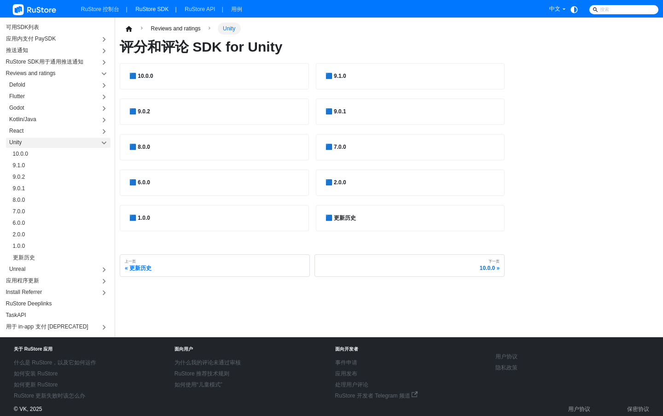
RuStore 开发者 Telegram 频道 (376, 396)
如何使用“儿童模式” (198, 384)
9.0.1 (19, 188)
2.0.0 (19, 234)
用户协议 (506, 356)
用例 (236, 9)
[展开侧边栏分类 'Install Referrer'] (104, 292)
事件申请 (346, 362)
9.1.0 (19, 165)
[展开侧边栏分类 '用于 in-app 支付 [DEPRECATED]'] (104, 327)
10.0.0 (20, 154)
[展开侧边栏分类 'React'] (104, 131)
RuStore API (200, 9)
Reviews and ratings (31, 73)
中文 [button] (554, 9)
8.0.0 (19, 200)
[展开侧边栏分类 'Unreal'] (104, 269)
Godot (16, 108)
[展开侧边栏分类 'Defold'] (104, 85)
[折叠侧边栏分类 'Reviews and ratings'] (104, 74)
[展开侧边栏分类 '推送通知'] (104, 51)
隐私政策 (506, 367)
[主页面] (129, 29)
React (16, 131)
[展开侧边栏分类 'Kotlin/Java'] (104, 120)
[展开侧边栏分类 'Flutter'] (104, 97)
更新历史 (24, 257)
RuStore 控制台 (100, 9)
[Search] (623, 9)
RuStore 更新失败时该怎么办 (49, 396)
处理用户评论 (351, 384)
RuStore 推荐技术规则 (201, 373)
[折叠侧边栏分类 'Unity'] (104, 143)
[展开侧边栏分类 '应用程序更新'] (104, 281)
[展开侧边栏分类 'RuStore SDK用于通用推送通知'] (104, 62)
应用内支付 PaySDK (31, 38)
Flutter (17, 96)
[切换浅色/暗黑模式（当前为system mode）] (574, 9)
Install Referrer (24, 292)
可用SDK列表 (23, 27)
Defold (17, 85)
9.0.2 (19, 177)
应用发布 (346, 373)
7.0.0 (19, 211)
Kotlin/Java (22, 119)
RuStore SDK (152, 9)
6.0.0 (19, 223)
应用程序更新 (22, 280)
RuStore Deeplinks (29, 303)
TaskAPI (16, 315)
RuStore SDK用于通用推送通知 (44, 62)
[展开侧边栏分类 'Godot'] (104, 108)
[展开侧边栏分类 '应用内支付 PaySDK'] (104, 39)
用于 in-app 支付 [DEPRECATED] (47, 326)
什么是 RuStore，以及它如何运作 (55, 362)
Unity (15, 142)
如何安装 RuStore (36, 373)
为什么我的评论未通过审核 (207, 362)
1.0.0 (19, 246)
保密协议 (638, 409)
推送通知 (17, 50)
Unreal (17, 269)
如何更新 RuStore (36, 384)
